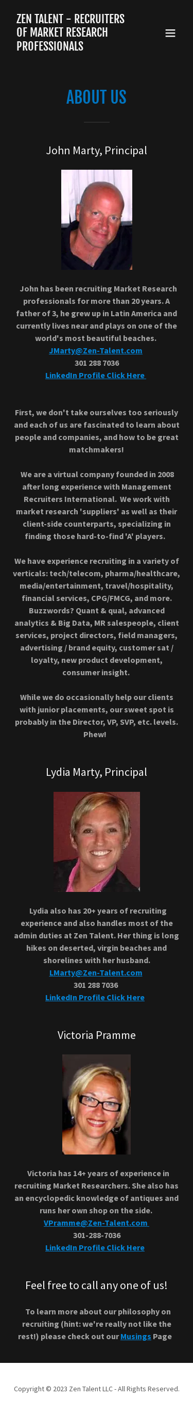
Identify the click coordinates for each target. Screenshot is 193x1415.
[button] (170, 33)
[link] (71, 47)
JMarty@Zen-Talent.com (96, 350)
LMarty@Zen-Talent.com (96, 972)
